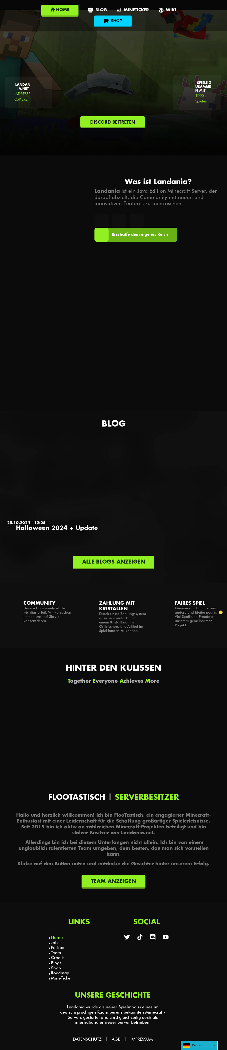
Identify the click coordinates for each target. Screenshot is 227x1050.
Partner (58, 947)
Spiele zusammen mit (203, 87)
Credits (58, 957)
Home (57, 937)
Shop (56, 967)
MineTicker (61, 978)
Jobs (55, 942)
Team (56, 952)
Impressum (142, 1039)
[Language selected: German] (199, 1045)
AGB (116, 1039)
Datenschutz (87, 1039)
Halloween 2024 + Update (57, 528)
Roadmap (60, 972)
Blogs (56, 962)
